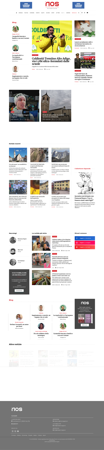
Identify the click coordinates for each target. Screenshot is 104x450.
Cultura (40, 435)
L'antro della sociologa (41, 331)
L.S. (53, 267)
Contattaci (19, 290)
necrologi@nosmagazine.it (19, 287)
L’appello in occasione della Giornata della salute (45, 66)
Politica (19, 435)
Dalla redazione (39, 69)
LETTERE (58, 12)
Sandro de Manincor (19, 328)
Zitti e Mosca (15, 53)
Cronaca (76, 81)
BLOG (62, 12)
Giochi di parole (19, 322)
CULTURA (48, 12)
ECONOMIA (32, 12)
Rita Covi (20, 249)
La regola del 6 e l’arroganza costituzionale (17, 57)
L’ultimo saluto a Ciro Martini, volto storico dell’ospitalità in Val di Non (61, 241)
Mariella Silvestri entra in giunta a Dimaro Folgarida (60, 257)
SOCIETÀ (37, 12)
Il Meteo (14, 74)
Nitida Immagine (55, 441)
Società (30, 435)
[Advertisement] (85, 100)
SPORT (52, 12)
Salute (33, 69)
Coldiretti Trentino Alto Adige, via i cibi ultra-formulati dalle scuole (51, 61)
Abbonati (85, 324)
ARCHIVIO (68, 12)
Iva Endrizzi (21, 260)
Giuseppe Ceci (15, 40)
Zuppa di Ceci (15, 34)
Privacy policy (52, 440)
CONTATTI (14, 424)
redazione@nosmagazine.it (61, 421)
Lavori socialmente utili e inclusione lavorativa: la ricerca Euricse (84, 44)
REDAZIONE (56, 419)
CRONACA (21, 12)
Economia (77, 48)
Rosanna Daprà (22, 239)
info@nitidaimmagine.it (60, 425)
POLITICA (26, 12)
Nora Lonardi (41, 337)
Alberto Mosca (15, 61)
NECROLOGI (74, 12)
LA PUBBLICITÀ (57, 424)
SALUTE (42, 12)
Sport (44, 435)
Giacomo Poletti (15, 80)
